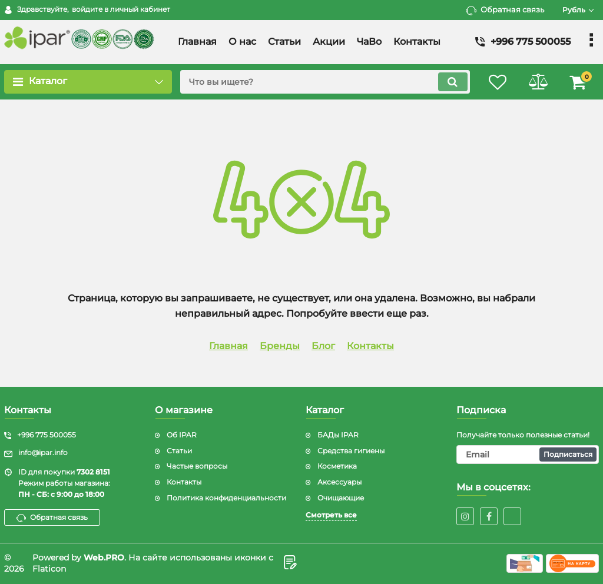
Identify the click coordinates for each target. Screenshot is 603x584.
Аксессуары (339, 481)
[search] (323, 82)
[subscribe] (527, 454)
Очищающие (340, 497)
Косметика (337, 466)
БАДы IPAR (338, 434)
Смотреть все (331, 514)
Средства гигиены (351, 450)
